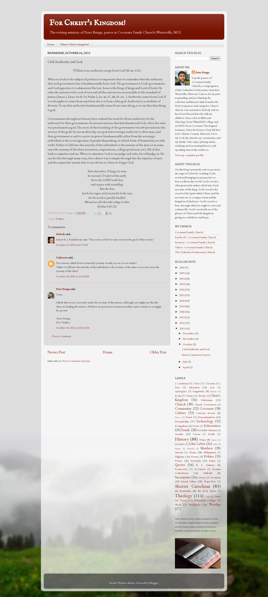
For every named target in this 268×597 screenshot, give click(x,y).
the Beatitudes (183, 491)
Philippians (210, 452)
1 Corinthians (182, 383)
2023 (182, 284)
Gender (179, 434)
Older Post (158, 352)
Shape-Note (210, 481)
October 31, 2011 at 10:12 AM (73, 328)
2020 (182, 301)
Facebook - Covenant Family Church (195, 237)
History (182, 439)
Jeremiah (179, 444)
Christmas (207, 400)
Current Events (205, 413)
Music (192, 452)
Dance (178, 417)
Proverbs (196, 461)
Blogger (153, 583)
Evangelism (181, 426)
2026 (182, 267)
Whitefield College (205, 500)
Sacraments (182, 477)
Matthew (206, 448)
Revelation (200, 469)
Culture (180, 413)
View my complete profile (189, 155)
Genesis (196, 434)
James (214, 439)
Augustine (198, 391)
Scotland (216, 477)
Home (50, 44)
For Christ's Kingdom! (87, 23)
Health (211, 434)
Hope (202, 440)
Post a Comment (61, 336)
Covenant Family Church (189, 232)
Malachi (190, 448)
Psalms (212, 460)
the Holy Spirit (207, 491)
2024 (182, 278)
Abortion (194, 387)
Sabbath (207, 473)
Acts (212, 387)
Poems (195, 456)
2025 (182, 273)
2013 (182, 317)
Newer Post (56, 352)
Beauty (213, 391)
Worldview (194, 505)
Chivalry (201, 395)
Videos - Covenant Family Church (194, 247)
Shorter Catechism (192, 486)
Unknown (62, 257)
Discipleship (182, 421)
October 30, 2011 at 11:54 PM (72, 276)
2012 (182, 323)
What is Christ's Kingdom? (74, 44)
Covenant (206, 408)
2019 (182, 306)
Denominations (206, 417)
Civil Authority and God (195, 349)
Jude (215, 444)
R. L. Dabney (205, 465)
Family (185, 430)
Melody (60, 234)
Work (178, 505)
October (188, 344)
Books (178, 395)
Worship (215, 504)
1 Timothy (209, 383)
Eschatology (204, 421)
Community (183, 408)
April (186, 367)
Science (202, 477)
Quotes (180, 465)
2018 (182, 312)
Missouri (179, 452)
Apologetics (181, 391)
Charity (189, 395)
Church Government (205, 404)
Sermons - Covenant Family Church (195, 242)
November (189, 339)
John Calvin (197, 444)
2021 (182, 295)
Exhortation (212, 425)
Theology (183, 495)
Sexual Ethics (188, 481)
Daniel (189, 417)
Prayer (178, 461)
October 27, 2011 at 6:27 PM (72, 245)
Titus (207, 496)
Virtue (183, 500)
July (185, 361)
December (189, 333)
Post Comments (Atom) (76, 361)
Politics (60, 219)
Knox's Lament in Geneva (196, 355)
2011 (182, 328)
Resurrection (181, 469)
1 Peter (196, 383)
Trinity (217, 496)
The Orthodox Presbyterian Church (195, 252)
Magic (178, 448)
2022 (182, 289)
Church (180, 404)
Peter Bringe (63, 289)
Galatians (212, 430)
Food (200, 430)
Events (195, 426)
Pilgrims (179, 456)
